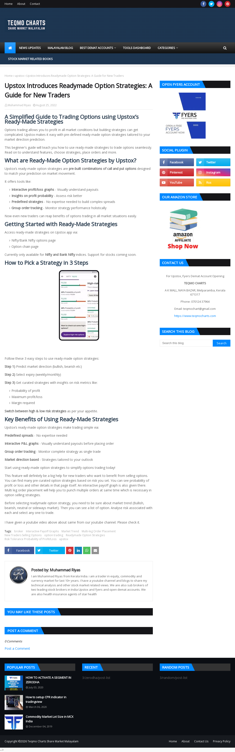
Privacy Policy (221, 741)
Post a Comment (17, 648)
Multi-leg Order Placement (99, 531)
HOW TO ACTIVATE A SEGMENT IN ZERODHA (48, 679)
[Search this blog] (186, 343)
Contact (35, 4)
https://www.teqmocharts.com (195, 316)
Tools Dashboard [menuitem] (137, 48)
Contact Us (201, 741)
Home (9, 4)
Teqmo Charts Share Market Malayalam (53, 741)
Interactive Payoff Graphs (42, 531)
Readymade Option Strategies (85, 535)
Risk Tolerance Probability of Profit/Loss (30, 539)
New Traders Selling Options (23, 535)
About (21, 4)
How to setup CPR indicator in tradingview (46, 699)
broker (18, 531)
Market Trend (70, 531)
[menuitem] (10, 47)
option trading (53, 535)
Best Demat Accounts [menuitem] (96, 48)
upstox (19, 76)
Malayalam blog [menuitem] (60, 48)
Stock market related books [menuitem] (30, 59)
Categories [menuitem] (166, 48)
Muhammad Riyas (19, 105)
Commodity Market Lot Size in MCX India (49, 719)
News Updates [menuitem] (30, 48)
